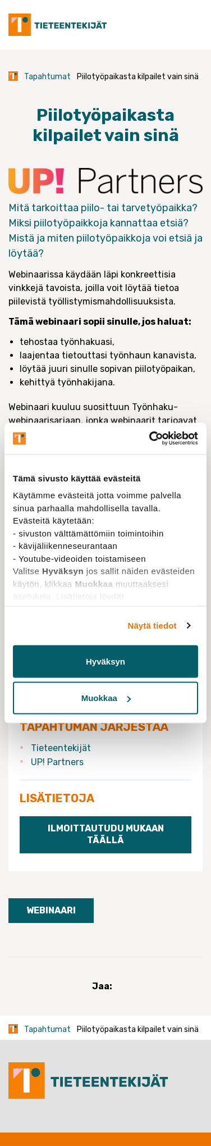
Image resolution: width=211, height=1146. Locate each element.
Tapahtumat (47, 76)
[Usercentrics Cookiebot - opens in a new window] (150, 438)
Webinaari (51, 910)
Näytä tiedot (152, 625)
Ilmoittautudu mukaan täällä (106, 834)
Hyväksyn (105, 661)
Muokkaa (106, 698)
